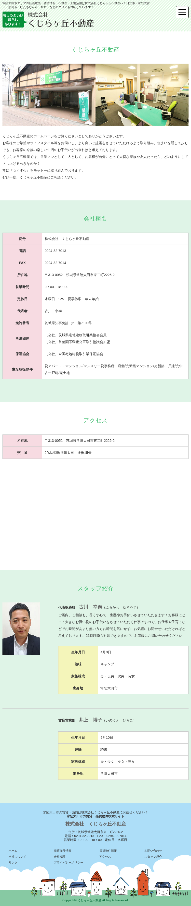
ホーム (13, 850)
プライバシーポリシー (68, 862)
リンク (13, 862)
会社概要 (60, 856)
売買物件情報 (62, 850)
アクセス (105, 856)
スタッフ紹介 (153, 856)
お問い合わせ (153, 850)
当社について (17, 856)
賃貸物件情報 (108, 850)
